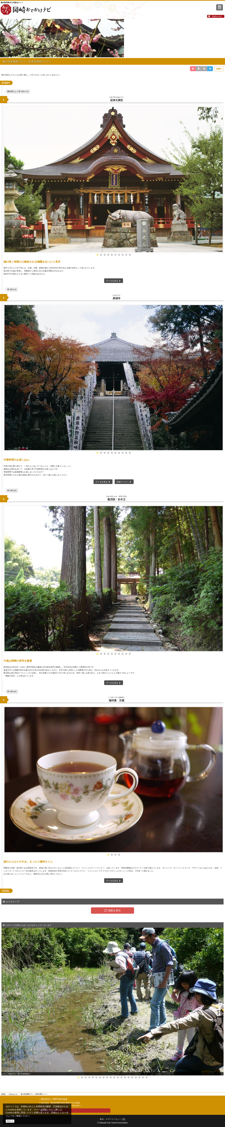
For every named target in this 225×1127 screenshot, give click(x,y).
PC (124, 1119)
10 (130, 255)
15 (129, 1077)
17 (136, 1077)
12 (118, 1077)
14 (125, 1077)
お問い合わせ (50, 1110)
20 (147, 1077)
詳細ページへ (124, 482)
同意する (10, 1121)
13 (121, 1077)
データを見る (113, 281)
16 (132, 1077)
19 (143, 1077)
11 (114, 1077)
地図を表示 (112, 910)
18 (139, 1077)
